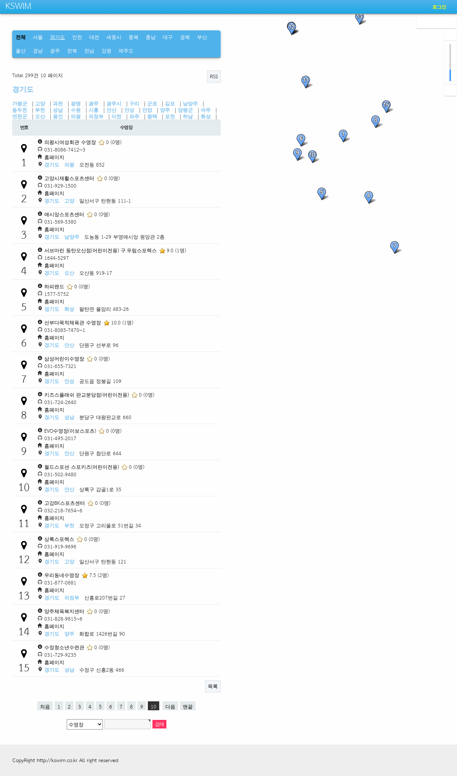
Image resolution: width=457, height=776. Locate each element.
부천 (40, 110)
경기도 (23, 89)
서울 (38, 37)
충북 (134, 37)
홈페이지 (54, 157)
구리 (134, 103)
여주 (206, 110)
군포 (152, 103)
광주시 (113, 103)
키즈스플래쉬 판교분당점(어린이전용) (87, 394)
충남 (151, 37)
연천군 (19, 116)
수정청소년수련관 (65, 647)
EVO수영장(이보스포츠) (71, 430)
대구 (168, 37)
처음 (45, 706)
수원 (76, 110)
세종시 (113, 37)
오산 (40, 116)
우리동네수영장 (62, 575)
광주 (55, 50)
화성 (206, 116)
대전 (94, 37)
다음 (170, 706)
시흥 (94, 110)
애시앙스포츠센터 (65, 214)
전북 (72, 50)
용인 (58, 116)
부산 (202, 37)
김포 (170, 103)
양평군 (185, 110)
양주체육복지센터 (65, 611)
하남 (188, 116)
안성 (129, 110)
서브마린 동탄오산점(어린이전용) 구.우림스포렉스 (101, 250)
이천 (116, 116)
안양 (147, 110)
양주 (165, 110)
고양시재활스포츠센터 (70, 178)
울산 (21, 50)
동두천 (19, 110)
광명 (76, 103)
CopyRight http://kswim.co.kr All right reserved (65, 760)
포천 (170, 116)
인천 (77, 37)
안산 (111, 110)
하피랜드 (55, 286)
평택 (152, 116)
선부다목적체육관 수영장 (73, 322)
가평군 (19, 103)
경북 (185, 37)
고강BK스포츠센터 (65, 502)
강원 (106, 50)
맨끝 (188, 706)
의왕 (76, 116)
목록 (213, 686)
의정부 (96, 116)
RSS (214, 76)
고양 (40, 103)
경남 (38, 50)
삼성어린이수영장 (65, 358)
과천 (58, 103)
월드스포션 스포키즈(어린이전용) (82, 466)
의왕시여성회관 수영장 (71, 142)
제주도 (126, 50)
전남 (89, 50)
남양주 (190, 103)
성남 (58, 110)
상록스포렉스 (60, 538)
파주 (134, 116)
